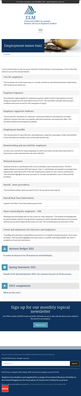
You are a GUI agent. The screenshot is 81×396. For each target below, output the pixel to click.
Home (4, 354)
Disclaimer (50, 354)
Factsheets (6, 54)
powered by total (58, 384)
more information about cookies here (38, 384)
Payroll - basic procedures (16, 185)
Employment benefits (14, 129)
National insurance (13, 161)
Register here (40, 325)
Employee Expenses (13, 93)
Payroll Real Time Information (19, 198)
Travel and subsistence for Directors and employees (30, 230)
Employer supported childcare (19, 111)
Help (33, 354)
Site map (18, 354)
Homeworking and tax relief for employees (25, 145)
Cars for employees (13, 77)
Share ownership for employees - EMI (22, 211)
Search (74, 363)
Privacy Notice (40, 354)
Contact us (10, 354)
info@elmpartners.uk (57, 2)
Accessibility (26, 354)
